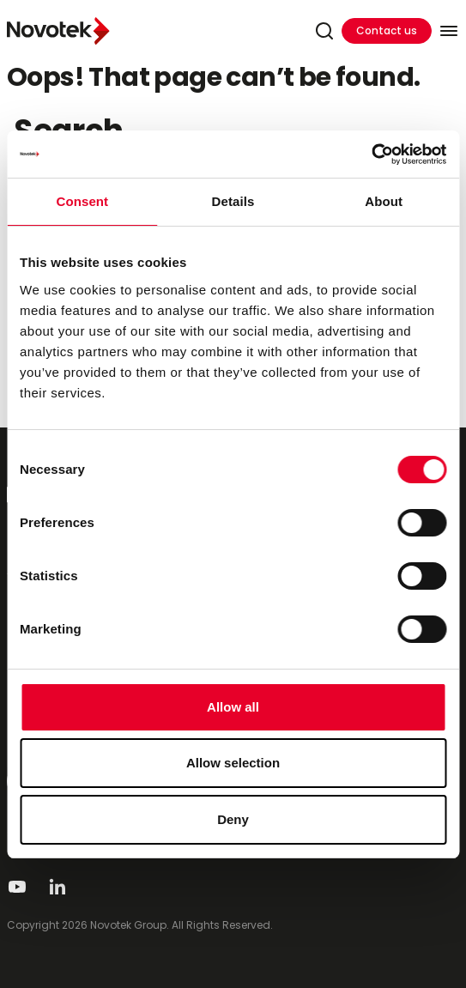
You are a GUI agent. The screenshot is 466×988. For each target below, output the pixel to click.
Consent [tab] (82, 201)
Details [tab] (233, 201)
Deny (233, 819)
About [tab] (383, 201)
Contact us (386, 30)
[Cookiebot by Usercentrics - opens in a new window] (371, 154)
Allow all (233, 707)
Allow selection (233, 762)
